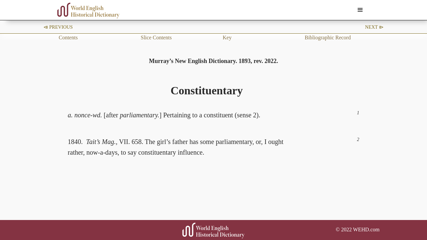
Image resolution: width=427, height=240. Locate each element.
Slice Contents (156, 37)
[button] (360, 10)
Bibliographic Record (328, 37)
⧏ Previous (58, 27)
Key (227, 37)
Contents (68, 37)
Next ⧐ (374, 27)
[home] (88, 10)
